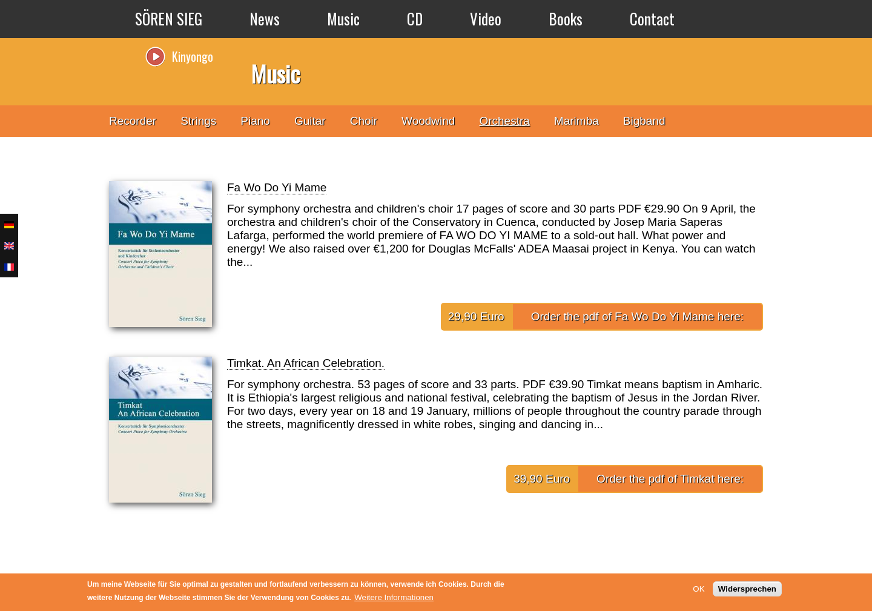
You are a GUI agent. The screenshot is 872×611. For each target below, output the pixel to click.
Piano (255, 120)
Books (566, 18)
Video (485, 18)
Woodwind (428, 120)
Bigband (644, 120)
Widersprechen (747, 588)
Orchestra (504, 120)
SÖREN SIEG (168, 18)
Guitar (310, 120)
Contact (652, 18)
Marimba (576, 120)
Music (343, 18)
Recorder (132, 120)
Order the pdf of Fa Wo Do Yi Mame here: (637, 316)
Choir (363, 120)
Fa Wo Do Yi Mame (276, 187)
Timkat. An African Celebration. (306, 363)
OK (698, 588)
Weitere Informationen (394, 597)
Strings (198, 120)
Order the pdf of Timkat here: (670, 478)
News (264, 18)
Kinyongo (192, 56)
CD (415, 18)
